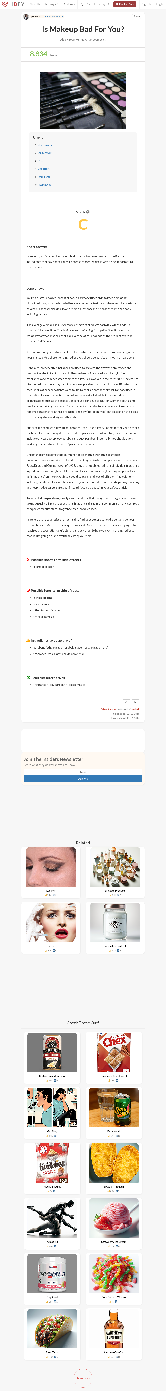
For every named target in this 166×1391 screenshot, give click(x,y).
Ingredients (44, 176)
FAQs (41, 160)
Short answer (45, 144)
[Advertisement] (89, 740)
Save (136, 16)
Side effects (44, 168)
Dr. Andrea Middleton (53, 16)
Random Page (125, 4)
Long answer (44, 152)
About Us (34, 4)
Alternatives (44, 184)
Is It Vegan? (52, 4)
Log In (159, 4)
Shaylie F (134, 709)
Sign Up (146, 4)
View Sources (108, 709)
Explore (69, 4)
